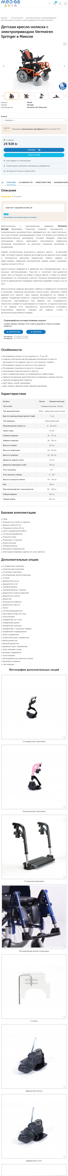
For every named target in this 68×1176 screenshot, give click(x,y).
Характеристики (43, 182)
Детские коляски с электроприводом (41, 18)
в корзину (34, 150)
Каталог (4, 18)
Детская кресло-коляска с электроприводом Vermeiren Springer (27, 20)
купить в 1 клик (34, 155)
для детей (36, 332)
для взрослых (13, 332)
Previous (3, 66)
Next (64, 66)
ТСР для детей (17, 18)
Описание (11, 182)
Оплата (9, 166)
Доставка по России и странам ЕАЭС (20, 171)
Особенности (25, 182)
